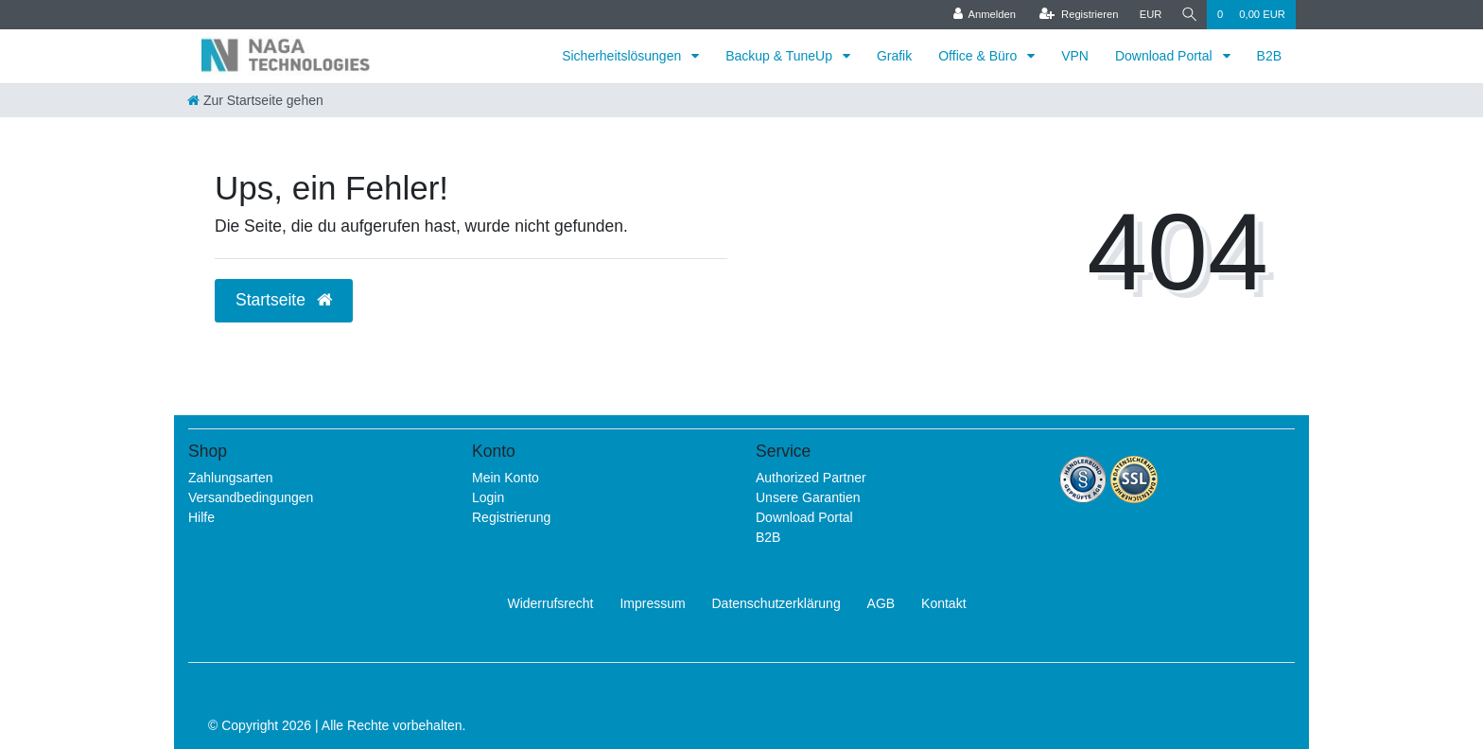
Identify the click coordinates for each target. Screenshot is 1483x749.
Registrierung (511, 517)
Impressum (652, 603)
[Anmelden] (981, 14)
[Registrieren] (1075, 14)
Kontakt (943, 603)
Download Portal (1165, 55)
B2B (1269, 55)
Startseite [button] (284, 299)
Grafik (894, 55)
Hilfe (201, 517)
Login (488, 497)
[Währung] (1147, 14)
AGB (881, 603)
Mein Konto (505, 477)
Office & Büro (979, 55)
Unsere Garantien (808, 497)
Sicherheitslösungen (623, 55)
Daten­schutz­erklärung (776, 603)
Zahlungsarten (230, 477)
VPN (1075, 55)
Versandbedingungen (250, 497)
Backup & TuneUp (780, 55)
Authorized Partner (811, 477)
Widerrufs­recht (550, 603)
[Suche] (1188, 14)
